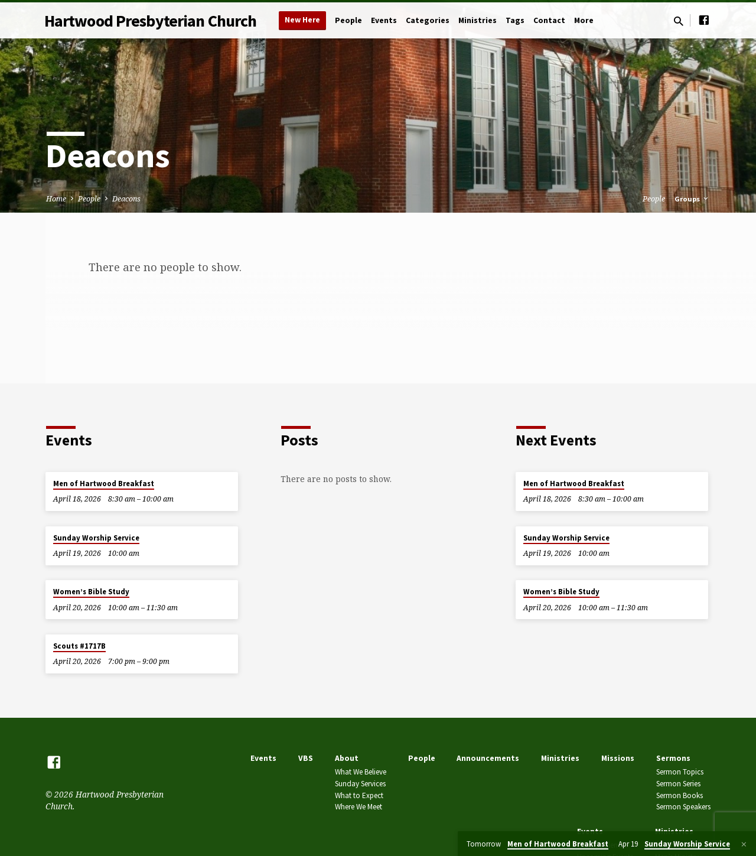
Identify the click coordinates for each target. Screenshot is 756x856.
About (347, 758)
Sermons (673, 758)
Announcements (488, 758)
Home (56, 199)
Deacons (126, 199)
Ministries (477, 20)
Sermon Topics (679, 772)
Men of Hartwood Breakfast (103, 484)
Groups (692, 198)
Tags (515, 20)
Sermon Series (678, 784)
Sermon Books (679, 795)
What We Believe (360, 772)
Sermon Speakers (683, 807)
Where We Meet (358, 807)
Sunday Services (360, 784)
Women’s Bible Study (91, 592)
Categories (427, 20)
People (348, 20)
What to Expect (359, 795)
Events (384, 20)
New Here (302, 20)
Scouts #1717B (79, 646)
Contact (549, 20)
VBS (305, 758)
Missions (617, 758)
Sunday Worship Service (96, 538)
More (584, 20)
